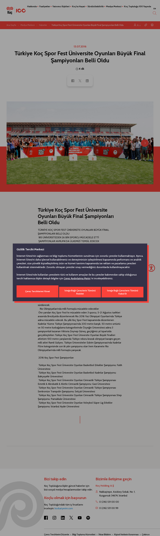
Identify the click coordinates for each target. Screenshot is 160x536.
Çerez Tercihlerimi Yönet (37, 291)
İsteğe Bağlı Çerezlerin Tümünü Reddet (79, 291)
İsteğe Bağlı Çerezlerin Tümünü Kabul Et (122, 291)
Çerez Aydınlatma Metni (77, 279)
